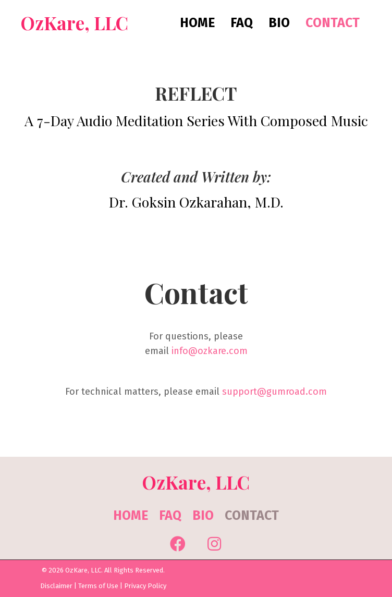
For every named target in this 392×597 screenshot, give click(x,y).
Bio (203, 515)
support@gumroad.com (274, 391)
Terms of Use (98, 586)
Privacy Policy (145, 586)
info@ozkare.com (210, 351)
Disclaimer (56, 586)
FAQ (170, 515)
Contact (252, 515)
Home (130, 515)
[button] (177, 543)
